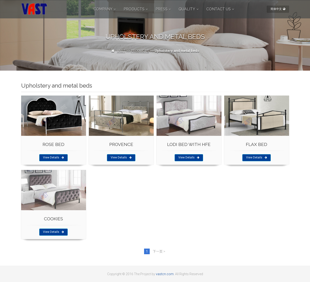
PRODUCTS (134, 9)
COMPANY (103, 9)
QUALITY (187, 9)
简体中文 (278, 9)
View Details (53, 157)
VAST (121, 51)
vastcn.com (165, 274)
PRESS (162, 9)
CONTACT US (218, 9)
